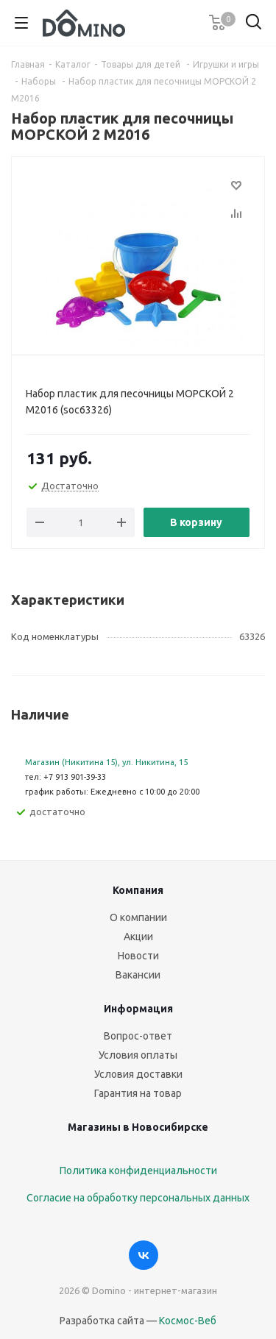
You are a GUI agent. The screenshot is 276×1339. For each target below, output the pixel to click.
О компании (138, 917)
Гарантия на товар (138, 1093)
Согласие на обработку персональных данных (138, 1198)
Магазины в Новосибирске (138, 1127)
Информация (138, 1009)
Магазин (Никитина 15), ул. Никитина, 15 (106, 762)
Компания (138, 890)
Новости (138, 956)
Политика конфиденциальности (138, 1170)
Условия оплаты (138, 1055)
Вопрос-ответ (138, 1036)
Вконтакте (143, 1255)
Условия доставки (138, 1074)
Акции (138, 936)
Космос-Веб (187, 1320)
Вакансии (138, 975)
